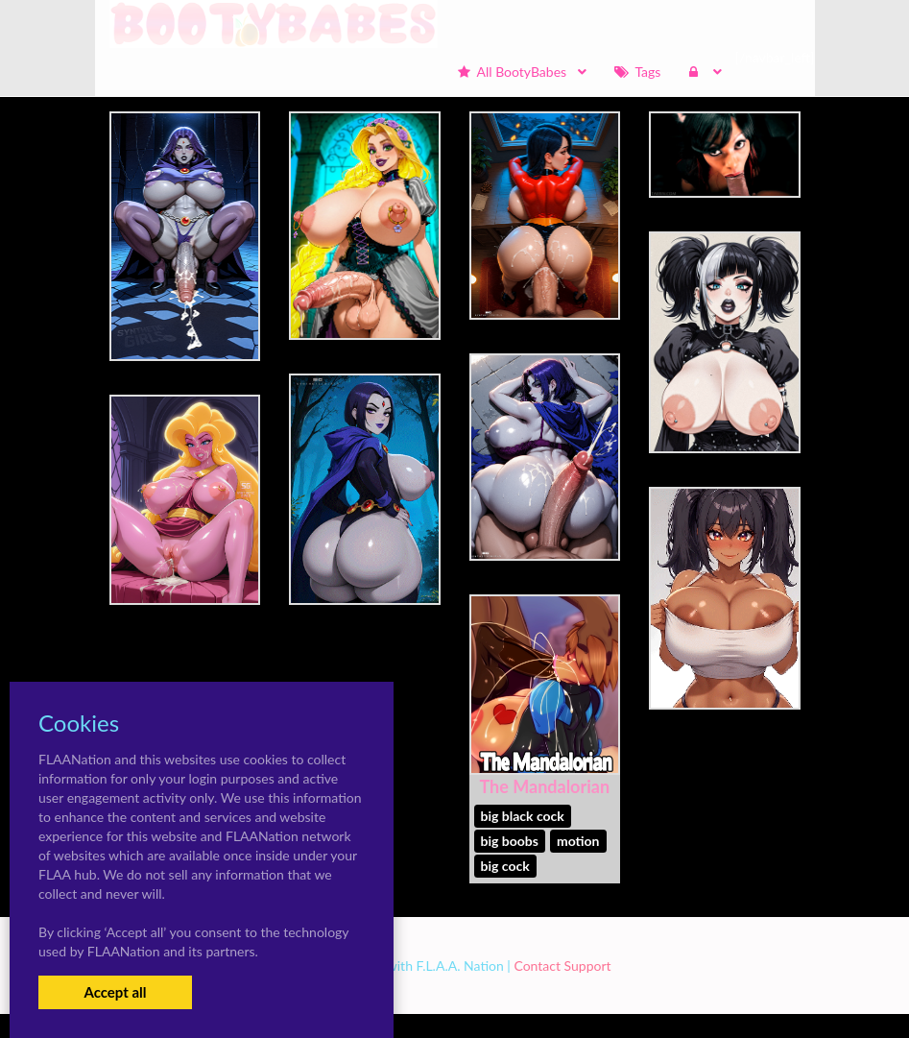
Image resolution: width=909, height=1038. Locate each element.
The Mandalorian (544, 786)
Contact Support (562, 965)
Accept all (115, 992)
